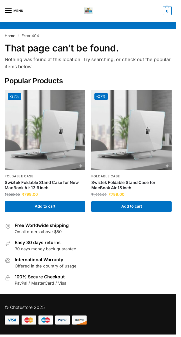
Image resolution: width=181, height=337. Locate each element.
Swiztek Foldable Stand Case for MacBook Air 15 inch (123, 185)
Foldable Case (19, 176)
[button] (166, 11)
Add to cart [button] (45, 206)
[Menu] (14, 11)
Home (10, 35)
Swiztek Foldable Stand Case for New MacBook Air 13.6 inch (42, 185)
